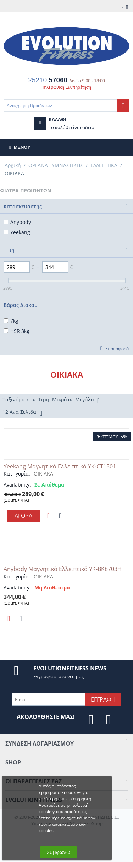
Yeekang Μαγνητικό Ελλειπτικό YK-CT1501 (60, 466)
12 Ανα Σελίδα (22, 412)
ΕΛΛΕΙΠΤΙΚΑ (103, 165)
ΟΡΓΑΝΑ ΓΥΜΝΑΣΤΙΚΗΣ (55, 165)
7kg (11, 320)
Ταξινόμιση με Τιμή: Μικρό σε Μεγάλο (51, 400)
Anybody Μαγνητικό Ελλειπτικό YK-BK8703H (63, 569)
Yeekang (17, 232)
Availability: (17, 484)
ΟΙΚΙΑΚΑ (43, 473)
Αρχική (13, 165)
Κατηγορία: (17, 473)
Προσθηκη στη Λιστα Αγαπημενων (48, 516)
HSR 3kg (16, 331)
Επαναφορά (117, 348)
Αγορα (23, 516)
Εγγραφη (103, 699)
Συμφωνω (58, 852)
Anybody (17, 222)
